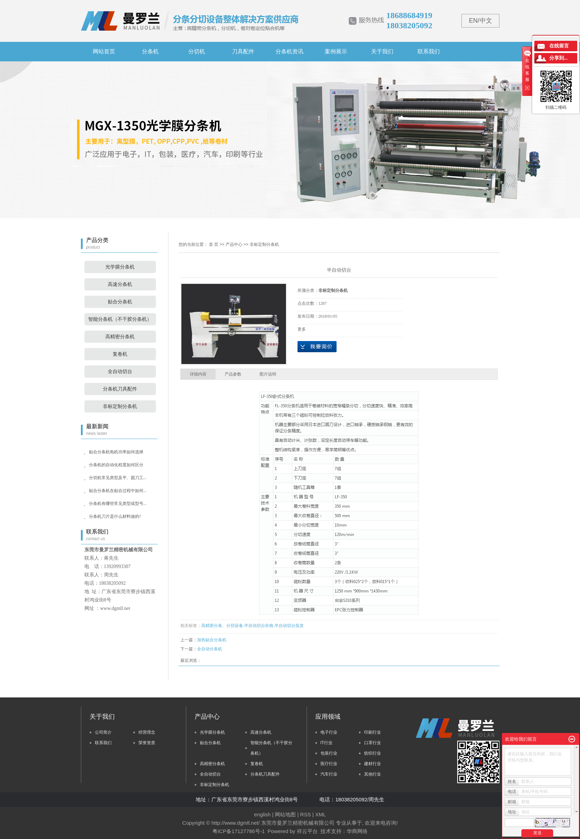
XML (320, 814)
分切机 (196, 51)
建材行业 (372, 763)
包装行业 (329, 753)
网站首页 (104, 51)
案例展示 (336, 51)
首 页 (213, 244)
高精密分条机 (120, 336)
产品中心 (234, 244)
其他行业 (372, 774)
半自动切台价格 (258, 625)
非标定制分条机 (120, 406)
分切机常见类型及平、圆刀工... (117, 477)
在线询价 (317, 346)
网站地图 (285, 814)
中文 (486, 20)
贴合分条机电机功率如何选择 (116, 451)
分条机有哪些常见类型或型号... (117, 503)
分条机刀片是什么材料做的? (115, 516)
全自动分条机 (209, 649)
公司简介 (103, 732)
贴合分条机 (120, 301)
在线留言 (559, 45)
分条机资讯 (289, 51)
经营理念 (146, 732)
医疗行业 (329, 763)
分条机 (150, 51)
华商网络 (357, 831)
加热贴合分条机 (211, 639)
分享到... (558, 58)
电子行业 (329, 732)
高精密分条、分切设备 (222, 625)
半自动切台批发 (289, 625)
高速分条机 (120, 284)
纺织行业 (372, 753)
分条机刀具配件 (120, 389)
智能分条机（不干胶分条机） (120, 319)
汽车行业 (329, 774)
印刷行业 (372, 732)
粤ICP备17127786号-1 (238, 831)
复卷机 (120, 354)
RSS (305, 814)
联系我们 (428, 51)
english (262, 814)
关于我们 (382, 51)
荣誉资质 (146, 742)
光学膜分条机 (120, 267)
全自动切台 (120, 371)
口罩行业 (372, 742)
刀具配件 (243, 51)
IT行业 (327, 742)
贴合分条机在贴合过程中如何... (117, 490)
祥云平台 (307, 831)
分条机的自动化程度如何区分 (116, 464)
